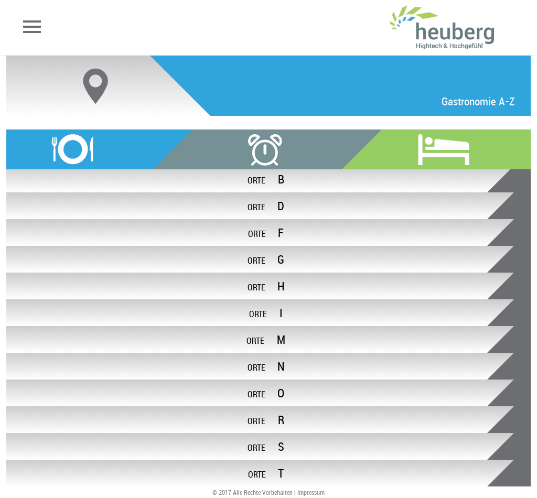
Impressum (311, 492)
